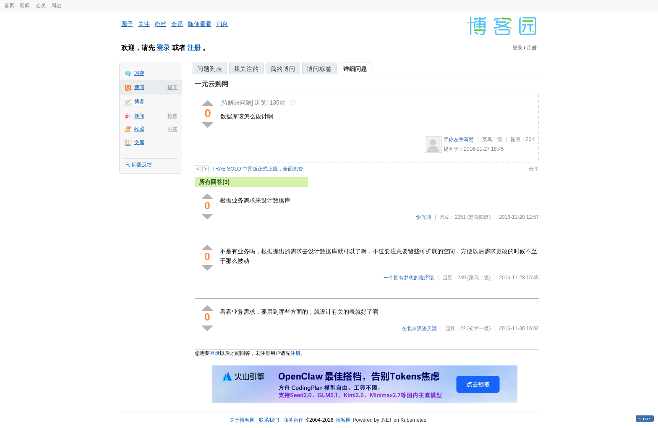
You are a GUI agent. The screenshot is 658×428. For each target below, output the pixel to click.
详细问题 (355, 69)
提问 (172, 87)
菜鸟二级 (492, 139)
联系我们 (269, 420)
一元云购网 (211, 83)
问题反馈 (142, 165)
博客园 (343, 420)
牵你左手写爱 (459, 139)
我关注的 (246, 69)
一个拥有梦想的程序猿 (409, 278)
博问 (139, 87)
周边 (56, 5)
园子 (127, 24)
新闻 (25, 5)
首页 (9, 5)
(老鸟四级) (479, 217)
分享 (534, 169)
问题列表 (209, 69)
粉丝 (160, 24)
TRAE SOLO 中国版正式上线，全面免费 (257, 169)
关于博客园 (242, 420)
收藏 (139, 129)
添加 (172, 129)
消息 (222, 24)
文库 (139, 142)
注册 (194, 47)
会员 (41, 5)
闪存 (139, 73)
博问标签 (319, 69)
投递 (172, 116)
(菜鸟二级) (479, 278)
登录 (163, 47)
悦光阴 (423, 217)
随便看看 (200, 24)
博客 (139, 102)
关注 (144, 24)
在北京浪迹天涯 (419, 328)
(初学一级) (479, 328)
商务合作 (293, 420)
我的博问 (282, 69)
